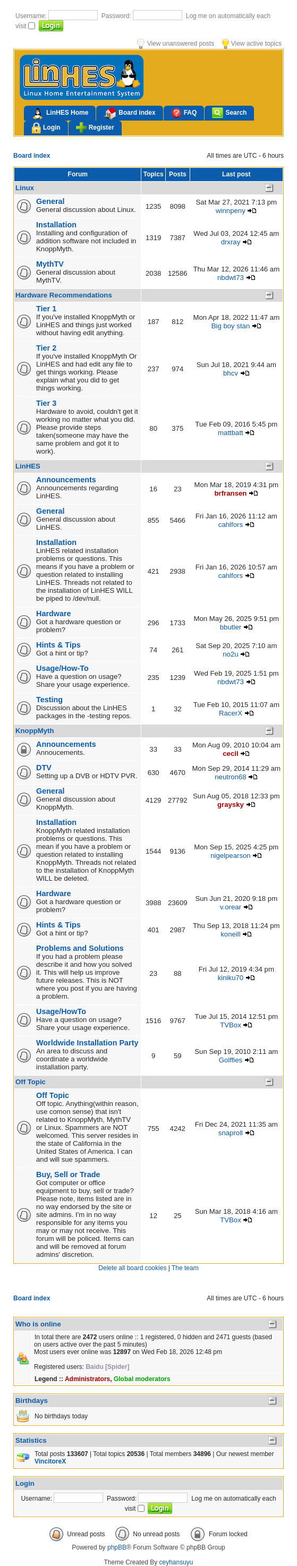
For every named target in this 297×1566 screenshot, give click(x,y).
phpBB (116, 1547)
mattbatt (230, 433)
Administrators (87, 1379)
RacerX (230, 713)
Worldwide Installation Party (87, 1043)
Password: (117, 16)
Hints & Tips (58, 645)
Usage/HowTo (61, 1011)
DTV (44, 767)
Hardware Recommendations (63, 295)
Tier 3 (46, 403)
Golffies (230, 1060)
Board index (129, 113)
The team (185, 1268)
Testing (49, 699)
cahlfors (230, 525)
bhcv (230, 373)
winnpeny (230, 211)
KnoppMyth (34, 731)
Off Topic (30, 1082)
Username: (31, 16)
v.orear (230, 907)
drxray (231, 242)
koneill (230, 934)
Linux (24, 188)
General (50, 201)
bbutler (230, 627)
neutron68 (230, 777)
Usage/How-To (62, 668)
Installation (56, 224)
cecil (230, 754)
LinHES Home (59, 113)
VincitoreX (50, 1461)
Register (95, 127)
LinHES (27, 466)
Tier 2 (46, 348)
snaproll (230, 1133)
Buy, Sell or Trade (68, 1174)
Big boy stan (230, 326)
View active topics (252, 43)
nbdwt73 (230, 278)
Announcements (66, 479)
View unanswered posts (175, 43)
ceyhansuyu (176, 1562)
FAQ (184, 112)
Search (229, 112)
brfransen (231, 493)
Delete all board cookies (132, 1268)
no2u (230, 654)
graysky (230, 804)
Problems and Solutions (80, 948)
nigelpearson (230, 855)
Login (46, 128)
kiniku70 (230, 978)
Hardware (53, 613)
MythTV (50, 264)
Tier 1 (46, 308)
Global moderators (142, 1379)
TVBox (230, 1025)
